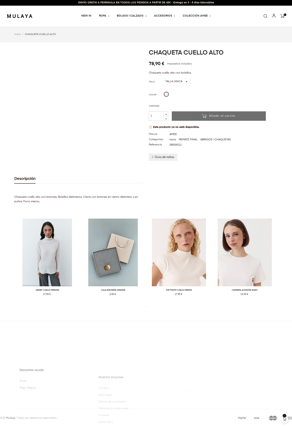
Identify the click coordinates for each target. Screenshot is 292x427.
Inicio (173, 139)
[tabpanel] (47, 261)
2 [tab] (148, 306)
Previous (11, 261)
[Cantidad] (156, 116)
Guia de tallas (164, 157)
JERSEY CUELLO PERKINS (47, 290)
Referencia (155, 144)
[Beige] (166, 95)
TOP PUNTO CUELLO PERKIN (179, 290)
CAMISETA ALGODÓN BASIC (245, 290)
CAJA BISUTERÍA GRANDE (113, 290)
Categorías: (156, 139)
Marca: (153, 134)
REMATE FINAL (188, 139)
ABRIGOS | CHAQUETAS (215, 139)
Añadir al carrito (218, 116)
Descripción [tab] (25, 179)
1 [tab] (144, 306)
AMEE (173, 134)
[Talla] (177, 81)
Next (280, 261)
